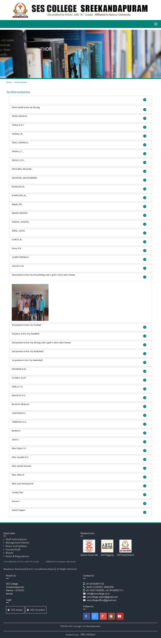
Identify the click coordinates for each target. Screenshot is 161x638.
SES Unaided (36, 610)
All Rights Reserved (66, 569)
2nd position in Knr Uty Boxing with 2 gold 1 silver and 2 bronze (79, 343)
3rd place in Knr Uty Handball (79, 335)
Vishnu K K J (79, 126)
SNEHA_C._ (79, 152)
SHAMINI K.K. (79, 370)
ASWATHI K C (79, 414)
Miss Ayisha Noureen (79, 467)
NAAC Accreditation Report (41, 569)
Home (9, 82)
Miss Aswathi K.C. (79, 458)
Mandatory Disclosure (14, 569)
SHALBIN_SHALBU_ (79, 170)
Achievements (20, 82)
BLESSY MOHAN (79, 405)
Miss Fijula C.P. (79, 449)
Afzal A (79, 440)
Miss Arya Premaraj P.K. (79, 484)
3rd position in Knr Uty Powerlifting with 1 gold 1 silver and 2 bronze (79, 276)
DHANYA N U (79, 396)
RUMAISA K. (79, 187)
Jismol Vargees (79, 511)
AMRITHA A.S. (79, 423)
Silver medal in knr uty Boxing (79, 108)
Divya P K (79, 249)
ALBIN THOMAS (79, 258)
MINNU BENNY (79, 214)
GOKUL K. (79, 240)
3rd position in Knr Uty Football (79, 326)
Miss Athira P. (79, 476)
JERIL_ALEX (79, 232)
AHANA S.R (79, 267)
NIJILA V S (79, 387)
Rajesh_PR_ (79, 205)
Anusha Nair (79, 493)
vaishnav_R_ (79, 135)
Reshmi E (79, 432)
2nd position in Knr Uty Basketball (79, 352)
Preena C (79, 502)
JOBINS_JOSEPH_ (79, 223)
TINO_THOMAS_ (79, 143)
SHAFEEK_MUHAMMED (79, 179)
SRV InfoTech (88, 634)
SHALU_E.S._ (79, 161)
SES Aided (15, 610)
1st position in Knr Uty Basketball (79, 361)
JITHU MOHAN (79, 117)
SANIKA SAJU (79, 379)
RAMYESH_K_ (79, 196)
